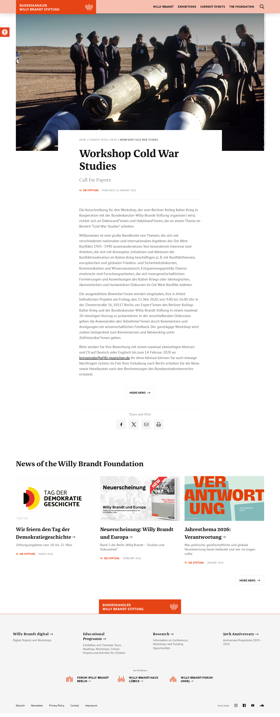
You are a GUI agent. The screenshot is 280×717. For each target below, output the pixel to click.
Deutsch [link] (20, 709)
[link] (4, 32)
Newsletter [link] (37, 709)
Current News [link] (98, 139)
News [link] (113, 139)
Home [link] (83, 139)
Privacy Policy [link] (56, 709)
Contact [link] (74, 709)
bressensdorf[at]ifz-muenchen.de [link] (104, 357)
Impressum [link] (91, 709)
